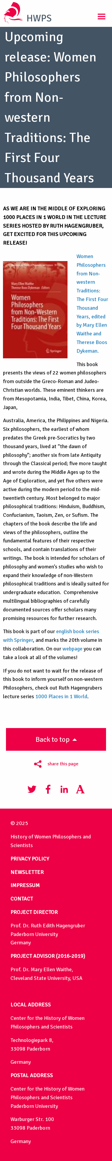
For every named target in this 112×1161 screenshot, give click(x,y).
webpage (72, 648)
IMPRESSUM (25, 885)
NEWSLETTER (27, 872)
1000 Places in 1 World (61, 696)
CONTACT (21, 898)
